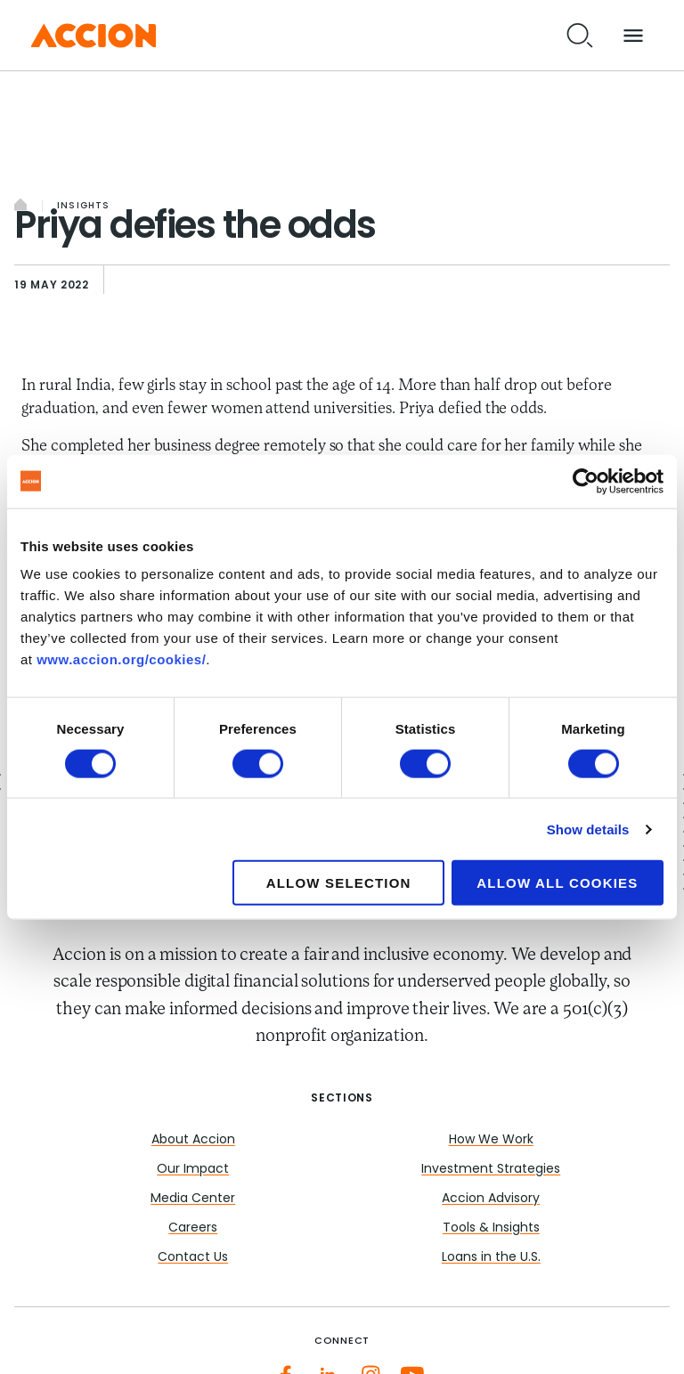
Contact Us (193, 1257)
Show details (588, 828)
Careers (192, 1228)
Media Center (193, 1199)
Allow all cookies (557, 882)
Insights (83, 206)
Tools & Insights (491, 1228)
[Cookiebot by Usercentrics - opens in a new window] (586, 480)
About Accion (193, 1140)
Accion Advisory (491, 1199)
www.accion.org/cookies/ (121, 659)
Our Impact (193, 1169)
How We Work (491, 1140)
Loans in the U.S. (491, 1257)
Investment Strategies (490, 1169)
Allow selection (338, 882)
